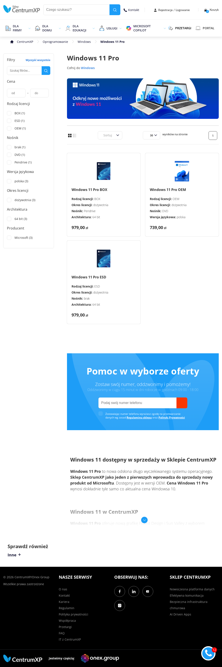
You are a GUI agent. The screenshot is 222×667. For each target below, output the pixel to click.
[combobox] (102, 135)
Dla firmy (17, 28)
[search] (114, 9)
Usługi (111, 28)
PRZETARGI (179, 28)
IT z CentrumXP (70, 639)
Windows (84, 42)
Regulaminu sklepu (139, 417)
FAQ (62, 633)
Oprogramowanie (55, 42)
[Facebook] (119, 591)
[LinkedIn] (133, 591)
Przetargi (65, 627)
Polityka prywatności (73, 614)
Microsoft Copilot (142, 28)
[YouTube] (147, 591)
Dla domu (47, 28)
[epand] (29, 28)
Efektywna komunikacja (187, 595)
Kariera (64, 602)
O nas (63, 589)
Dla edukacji (79, 28)
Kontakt (131, 10)
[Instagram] (119, 605)
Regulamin (66, 608)
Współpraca (67, 621)
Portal (205, 28)
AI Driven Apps (180, 614)
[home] (21, 9)
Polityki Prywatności (171, 417)
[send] (181, 402)
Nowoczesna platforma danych (192, 589)
